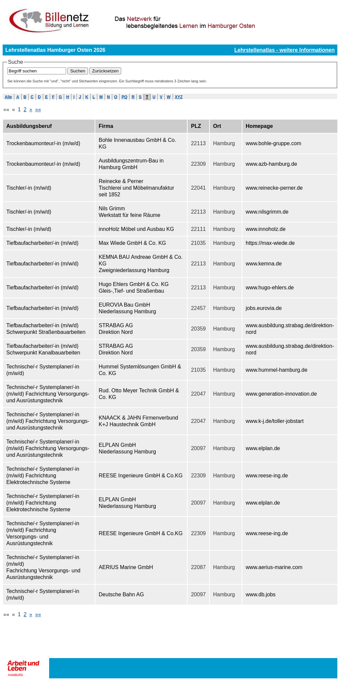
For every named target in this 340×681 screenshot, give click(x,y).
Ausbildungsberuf (29, 126)
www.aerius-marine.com (274, 567)
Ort (217, 126)
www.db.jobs (261, 594)
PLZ (196, 126)
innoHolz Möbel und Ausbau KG (136, 229)
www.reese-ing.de (267, 475)
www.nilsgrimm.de (267, 212)
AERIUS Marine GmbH (126, 567)
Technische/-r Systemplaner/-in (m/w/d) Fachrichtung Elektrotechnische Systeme (42, 475)
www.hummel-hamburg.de (276, 370)
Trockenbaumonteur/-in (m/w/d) (43, 143)
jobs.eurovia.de (264, 308)
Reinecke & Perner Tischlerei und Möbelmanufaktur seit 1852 (136, 187)
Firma (106, 126)
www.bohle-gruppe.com (273, 143)
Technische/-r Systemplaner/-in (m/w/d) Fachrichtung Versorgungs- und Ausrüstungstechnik (47, 393)
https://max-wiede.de (270, 243)
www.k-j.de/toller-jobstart (274, 421)
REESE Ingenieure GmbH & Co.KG (141, 475)
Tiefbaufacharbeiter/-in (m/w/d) (42, 243)
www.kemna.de (264, 263)
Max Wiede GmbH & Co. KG (132, 243)
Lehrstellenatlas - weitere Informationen (284, 50)
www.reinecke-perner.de (274, 188)
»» (38, 109)
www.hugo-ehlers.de (270, 287)
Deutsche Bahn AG (121, 594)
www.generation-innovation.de (281, 394)
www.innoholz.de (266, 229)
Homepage (259, 126)
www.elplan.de (263, 448)
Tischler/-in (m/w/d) (28, 188)
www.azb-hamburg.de (271, 164)
